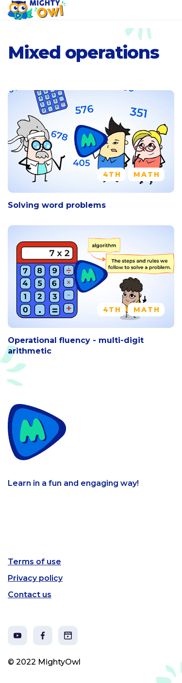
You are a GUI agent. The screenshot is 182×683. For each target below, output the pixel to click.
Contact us (29, 594)
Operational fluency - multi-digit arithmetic (76, 346)
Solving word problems (57, 205)
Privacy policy (35, 578)
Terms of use (34, 561)
